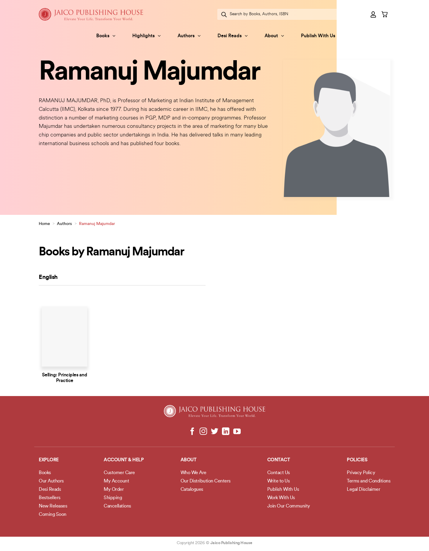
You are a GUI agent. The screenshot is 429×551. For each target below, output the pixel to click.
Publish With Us (318, 36)
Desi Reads (232, 36)
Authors (189, 36)
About (274, 36)
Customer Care (119, 473)
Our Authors (51, 481)
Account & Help (124, 460)
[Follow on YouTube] (236, 432)
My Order (114, 489)
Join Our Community (288, 506)
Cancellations (117, 506)
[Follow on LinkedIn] (225, 432)
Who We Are (193, 473)
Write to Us (278, 481)
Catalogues (192, 489)
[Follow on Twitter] (214, 432)
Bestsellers (49, 498)
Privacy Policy (361, 473)
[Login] (374, 14)
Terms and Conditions (368, 481)
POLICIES (357, 460)
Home (44, 224)
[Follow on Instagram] (203, 432)
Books (105, 36)
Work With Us (281, 498)
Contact (278, 460)
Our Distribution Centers (206, 481)
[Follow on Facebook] (192, 432)
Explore (49, 460)
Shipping (113, 498)
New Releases (53, 506)
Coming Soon (52, 514)
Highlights (146, 36)
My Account (116, 481)
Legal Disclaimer (363, 489)
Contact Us (278, 473)
